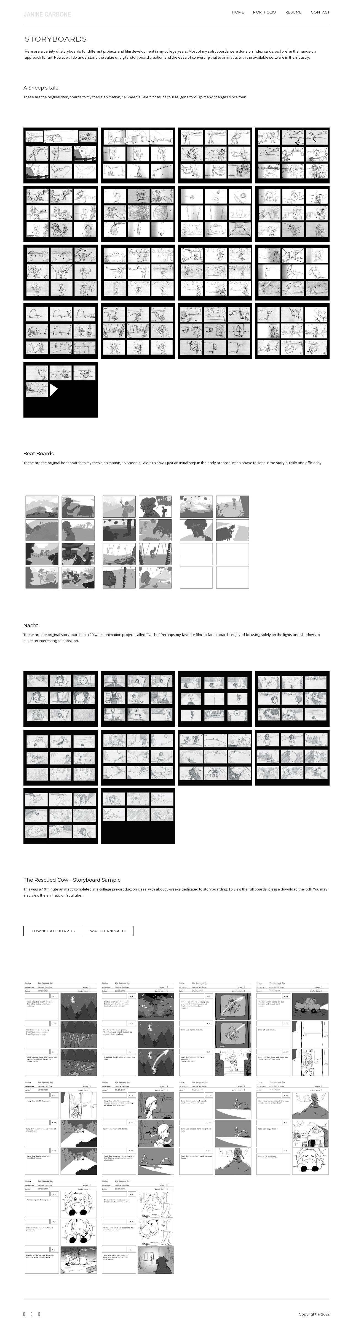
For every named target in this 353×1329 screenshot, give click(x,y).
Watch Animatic (108, 931)
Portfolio (264, 12)
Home (238, 12)
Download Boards (53, 931)
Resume (293, 12)
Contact (320, 12)
